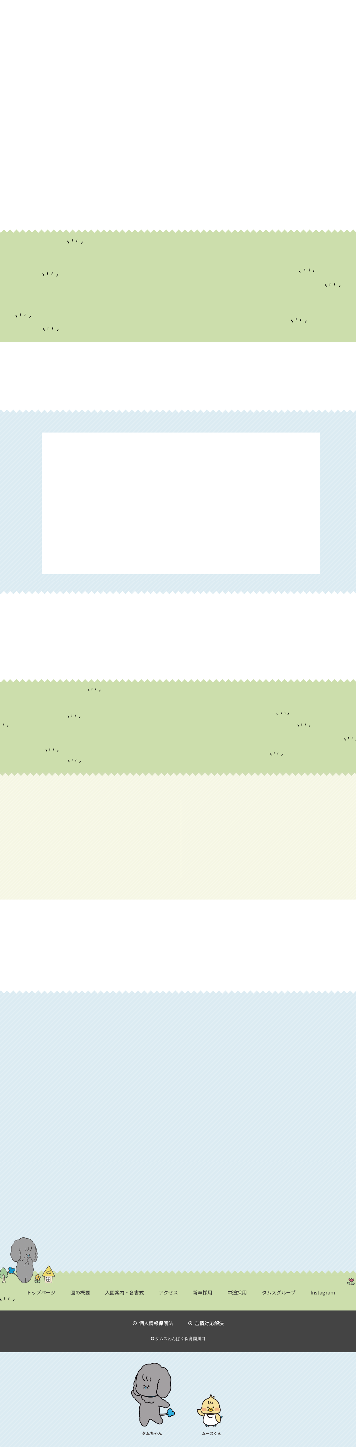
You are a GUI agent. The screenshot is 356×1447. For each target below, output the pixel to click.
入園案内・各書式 (124, 1292)
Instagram (322, 1292)
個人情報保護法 (152, 1323)
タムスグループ (279, 1292)
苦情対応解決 (206, 1323)
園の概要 (80, 1292)
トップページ (41, 1292)
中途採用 (237, 1292)
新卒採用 (202, 1292)
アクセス (168, 1292)
